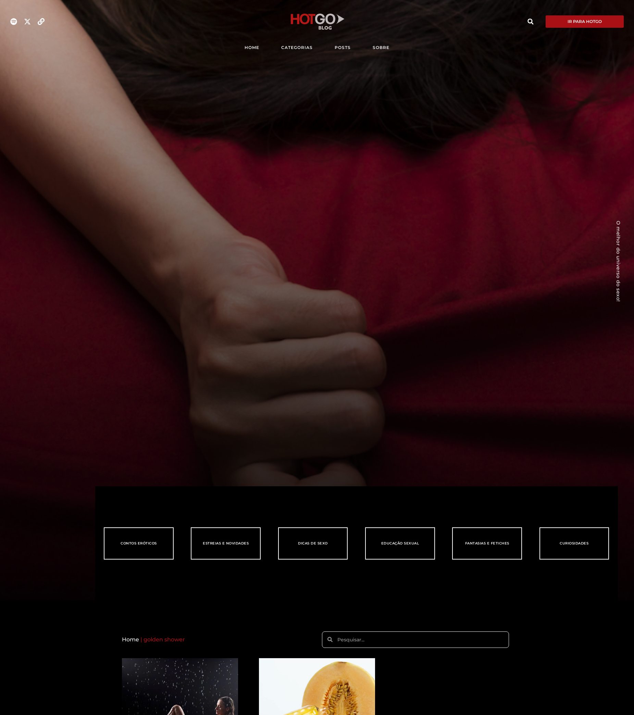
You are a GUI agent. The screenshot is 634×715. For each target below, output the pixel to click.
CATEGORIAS (297, 47)
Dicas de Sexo (313, 543)
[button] (530, 21)
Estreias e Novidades (226, 543)
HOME (252, 47)
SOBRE (381, 47)
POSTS (343, 47)
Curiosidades (574, 543)
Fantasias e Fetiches (487, 543)
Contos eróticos (139, 543)
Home (130, 639)
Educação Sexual (400, 543)
